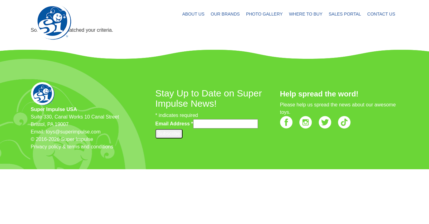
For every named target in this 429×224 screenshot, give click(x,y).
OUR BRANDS (225, 14)
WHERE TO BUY (305, 14)
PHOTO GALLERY (264, 14)
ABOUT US (193, 14)
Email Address (174, 123)
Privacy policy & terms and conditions (72, 146)
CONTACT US (381, 14)
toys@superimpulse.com (73, 131)
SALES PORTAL (345, 14)
